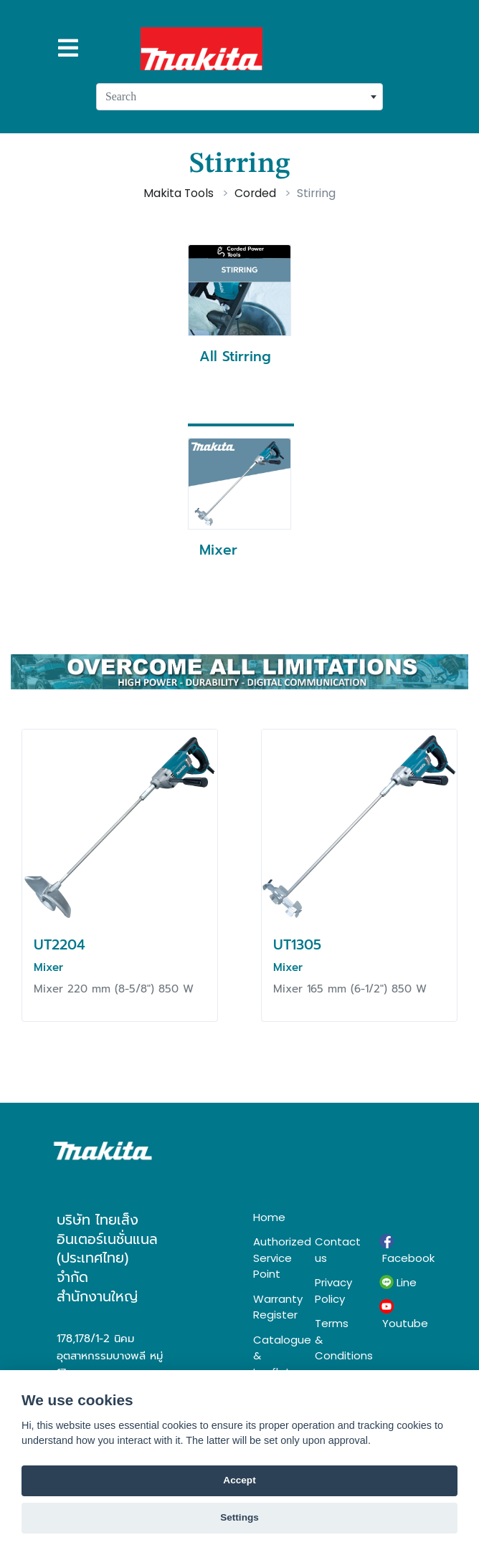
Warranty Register (273, 1307)
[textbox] (239, 97)
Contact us (336, 1249)
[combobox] (239, 96)
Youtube (400, 1315)
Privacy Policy (333, 1290)
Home (269, 1217)
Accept (239, 1480)
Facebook (400, 1249)
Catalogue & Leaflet (273, 1355)
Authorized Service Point (273, 1257)
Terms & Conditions (336, 1339)
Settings (239, 1517)
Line (398, 1283)
